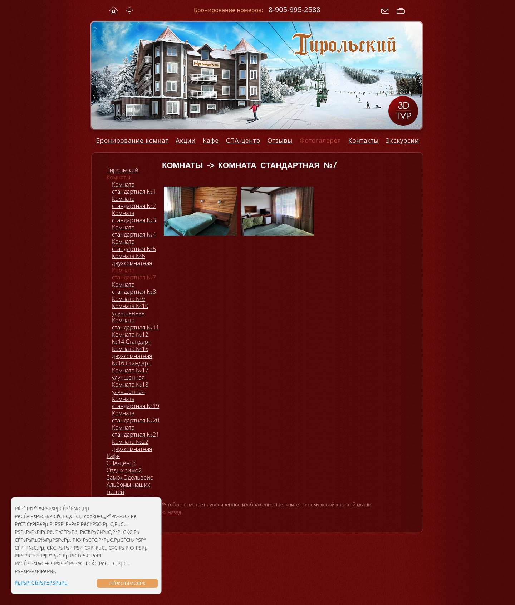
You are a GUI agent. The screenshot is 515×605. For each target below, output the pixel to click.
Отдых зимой (124, 470)
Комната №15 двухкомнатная (132, 352)
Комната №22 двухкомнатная (132, 445)
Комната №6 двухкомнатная (132, 259)
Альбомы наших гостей (128, 488)
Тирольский (122, 170)
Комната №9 (128, 298)
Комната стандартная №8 (134, 288)
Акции (186, 140)
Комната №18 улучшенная (130, 388)
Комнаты (118, 177)
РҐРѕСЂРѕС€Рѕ (127, 583)
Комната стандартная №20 (135, 417)
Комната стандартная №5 (134, 245)
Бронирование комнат (132, 140)
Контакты (363, 140)
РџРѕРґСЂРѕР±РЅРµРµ (41, 582)
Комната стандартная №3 (134, 216)
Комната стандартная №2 (134, 202)
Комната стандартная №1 (134, 188)
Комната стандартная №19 (135, 402)
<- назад (171, 512)
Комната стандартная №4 (134, 231)
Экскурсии (402, 140)
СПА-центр (243, 140)
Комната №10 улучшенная (130, 309)
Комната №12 (130, 334)
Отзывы (280, 140)
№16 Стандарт (131, 363)
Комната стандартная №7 (134, 274)
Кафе (211, 140)
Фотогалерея (320, 140)
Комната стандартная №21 (135, 431)
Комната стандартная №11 (135, 324)
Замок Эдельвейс (130, 477)
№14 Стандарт (131, 341)
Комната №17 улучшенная (130, 374)
